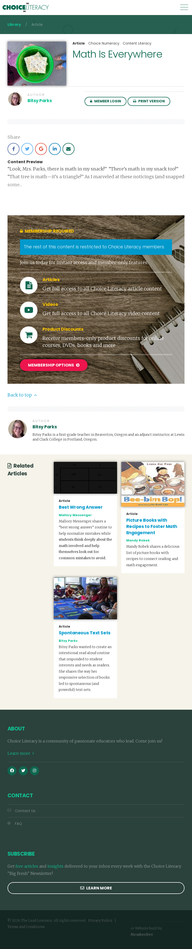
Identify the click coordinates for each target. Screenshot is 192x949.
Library (14, 25)
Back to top (22, 395)
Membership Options (54, 365)
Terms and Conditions (26, 926)
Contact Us (22, 810)
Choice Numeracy (103, 43)
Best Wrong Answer (81, 507)
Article (78, 44)
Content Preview (25, 162)
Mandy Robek (138, 540)
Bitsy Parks (40, 101)
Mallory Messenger (75, 515)
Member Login (105, 101)
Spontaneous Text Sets (84, 633)
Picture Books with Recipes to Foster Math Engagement (151, 526)
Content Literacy (137, 43)
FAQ (15, 823)
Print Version (149, 101)
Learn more (21, 753)
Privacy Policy (100, 920)
